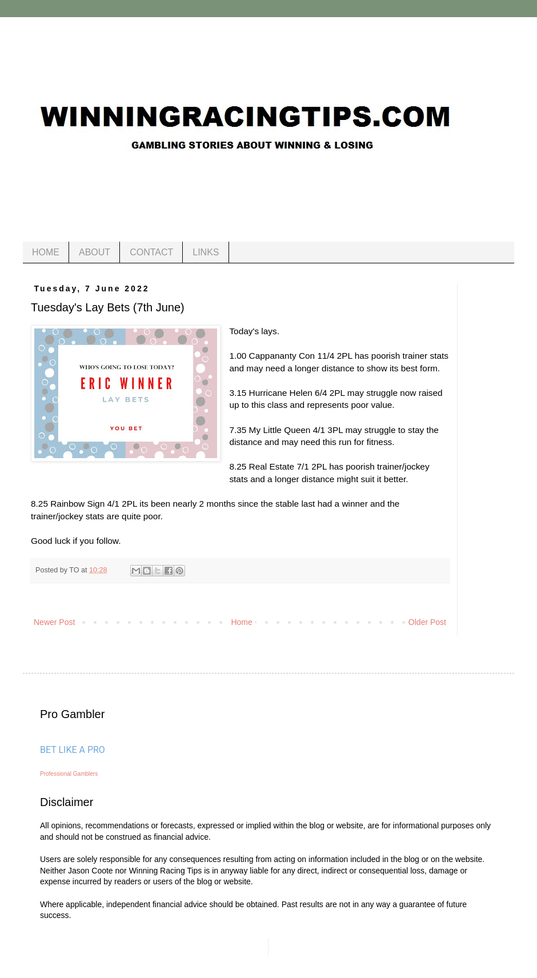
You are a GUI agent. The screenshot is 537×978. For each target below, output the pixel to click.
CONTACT (151, 252)
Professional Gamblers (69, 774)
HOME (45, 252)
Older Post (427, 622)
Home (241, 622)
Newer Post (54, 622)
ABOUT (94, 252)
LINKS (206, 252)
